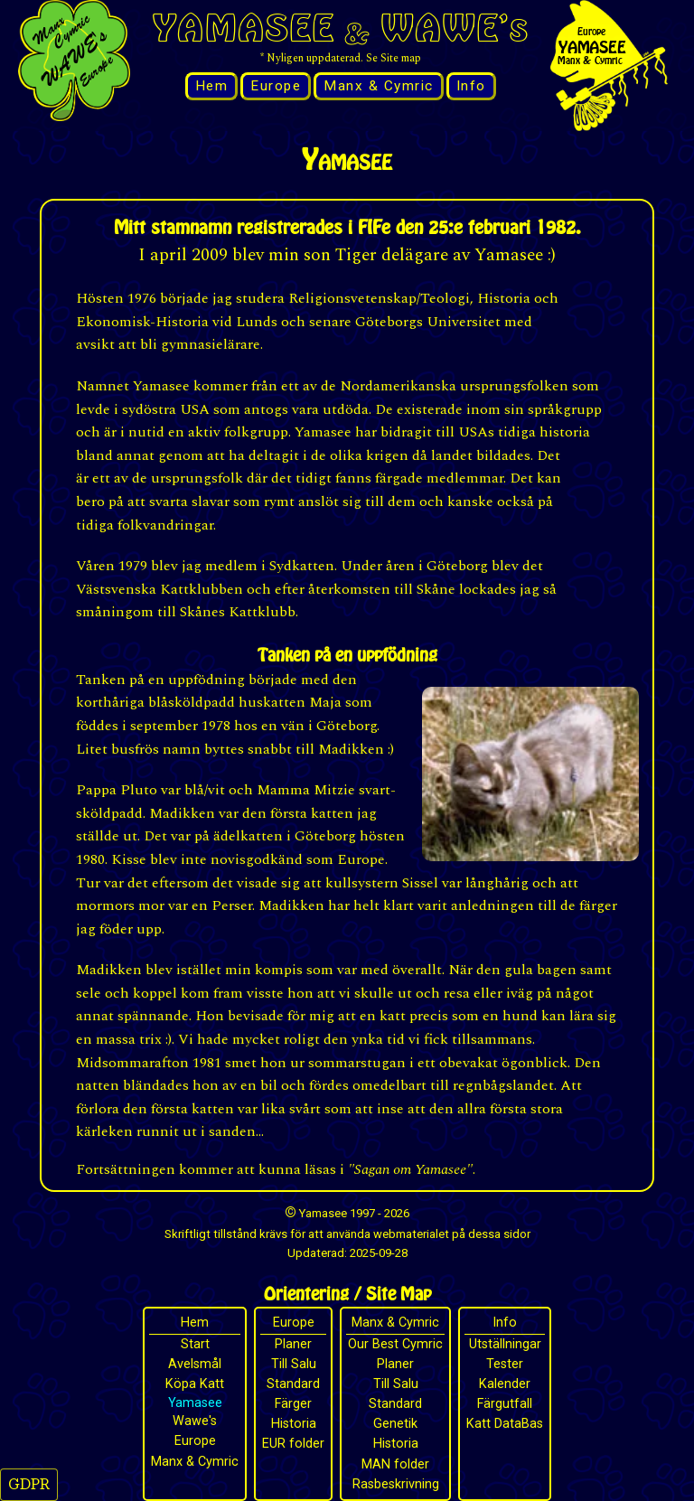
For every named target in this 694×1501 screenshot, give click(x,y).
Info (471, 86)
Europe (275, 86)
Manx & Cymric (379, 86)
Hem (212, 86)
